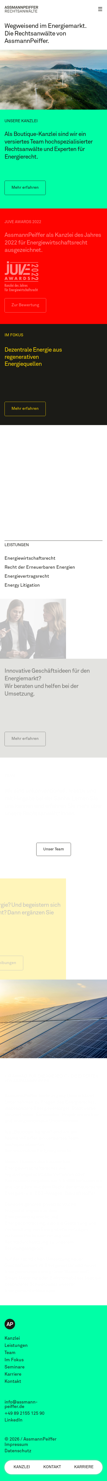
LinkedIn (14, 1420)
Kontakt (52, 1467)
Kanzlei (22, 1467)
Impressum (16, 1444)
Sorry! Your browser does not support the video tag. (53, 475)
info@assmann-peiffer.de (21, 1404)
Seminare (15, 1367)
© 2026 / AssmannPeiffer (31, 1439)
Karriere (83, 1467)
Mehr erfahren (25, 188)
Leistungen (16, 1345)
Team (10, 1352)
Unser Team (53, 849)
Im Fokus (14, 1360)
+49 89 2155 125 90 (24, 1413)
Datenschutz (18, 1451)
